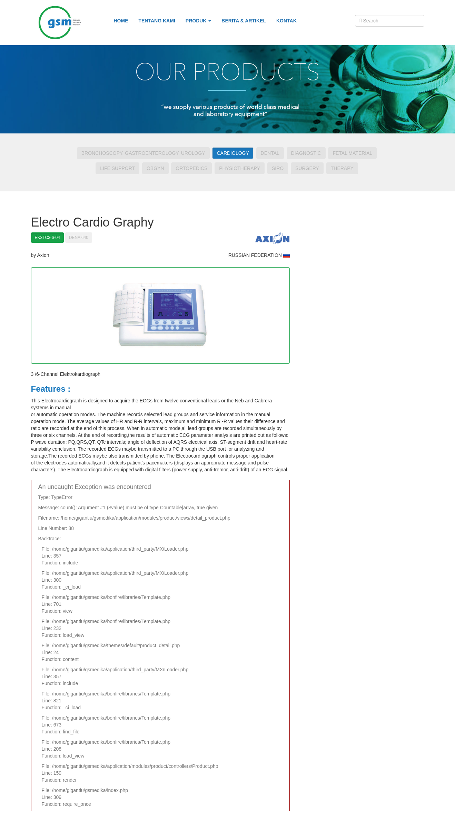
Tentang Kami (157, 20)
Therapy (342, 168)
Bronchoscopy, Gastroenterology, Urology (143, 153)
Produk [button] (198, 20)
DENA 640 (78, 237)
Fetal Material (352, 153)
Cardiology (233, 153)
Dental (270, 153)
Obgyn (155, 168)
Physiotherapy (239, 168)
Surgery (307, 168)
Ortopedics (191, 168)
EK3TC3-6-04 (47, 237)
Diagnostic (306, 153)
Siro (278, 168)
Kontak (286, 20)
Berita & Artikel (243, 20)
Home (121, 20)
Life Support (117, 168)
